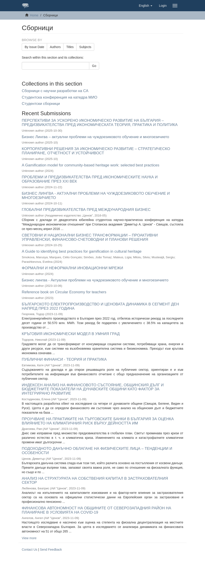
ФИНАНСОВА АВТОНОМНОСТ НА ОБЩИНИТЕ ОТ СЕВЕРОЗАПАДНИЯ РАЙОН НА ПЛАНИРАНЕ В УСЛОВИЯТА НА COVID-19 (96, 510)
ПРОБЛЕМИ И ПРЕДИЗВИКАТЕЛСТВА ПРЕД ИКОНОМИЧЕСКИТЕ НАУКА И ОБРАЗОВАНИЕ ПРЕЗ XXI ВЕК (90, 179)
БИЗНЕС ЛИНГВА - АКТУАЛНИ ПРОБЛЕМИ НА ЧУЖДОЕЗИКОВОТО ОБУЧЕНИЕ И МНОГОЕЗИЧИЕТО (96, 195)
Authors (55, 47)
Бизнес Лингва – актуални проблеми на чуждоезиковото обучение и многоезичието (95, 137)
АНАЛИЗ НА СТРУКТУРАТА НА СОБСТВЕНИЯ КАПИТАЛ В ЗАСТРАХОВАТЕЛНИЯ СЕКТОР (95, 480)
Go (94, 66)
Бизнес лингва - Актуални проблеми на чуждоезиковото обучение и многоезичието (95, 280)
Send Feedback (51, 549)
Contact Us (29, 549)
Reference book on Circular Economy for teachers (64, 292)
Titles (70, 47)
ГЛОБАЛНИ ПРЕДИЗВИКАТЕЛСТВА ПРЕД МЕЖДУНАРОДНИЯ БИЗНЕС (86, 210)
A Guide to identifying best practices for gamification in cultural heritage (82, 251)
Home (34, 15)
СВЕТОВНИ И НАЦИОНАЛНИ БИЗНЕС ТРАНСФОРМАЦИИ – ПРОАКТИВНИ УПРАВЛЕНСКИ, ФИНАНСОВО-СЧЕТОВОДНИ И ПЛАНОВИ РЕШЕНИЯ (90, 237)
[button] (145, 5)
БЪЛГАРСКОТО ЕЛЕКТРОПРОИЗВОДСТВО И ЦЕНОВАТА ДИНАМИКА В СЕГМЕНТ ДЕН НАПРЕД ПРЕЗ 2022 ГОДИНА (100, 306)
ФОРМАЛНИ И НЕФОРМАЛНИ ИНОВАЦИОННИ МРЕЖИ (72, 268)
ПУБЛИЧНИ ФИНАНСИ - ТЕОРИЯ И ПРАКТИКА (64, 359)
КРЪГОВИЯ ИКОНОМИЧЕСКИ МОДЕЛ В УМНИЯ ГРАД (71, 334)
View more (29, 538)
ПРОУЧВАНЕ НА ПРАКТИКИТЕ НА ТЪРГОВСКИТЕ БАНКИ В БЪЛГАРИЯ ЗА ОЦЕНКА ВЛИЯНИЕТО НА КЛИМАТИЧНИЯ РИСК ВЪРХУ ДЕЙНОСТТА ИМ (98, 421)
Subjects (85, 47)
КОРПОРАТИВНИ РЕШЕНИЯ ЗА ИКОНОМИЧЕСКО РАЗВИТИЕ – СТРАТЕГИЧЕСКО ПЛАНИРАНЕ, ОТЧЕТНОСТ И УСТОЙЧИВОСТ (96, 151)
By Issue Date (34, 47)
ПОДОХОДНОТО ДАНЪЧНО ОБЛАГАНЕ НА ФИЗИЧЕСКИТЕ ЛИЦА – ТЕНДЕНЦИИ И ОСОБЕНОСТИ (97, 450)
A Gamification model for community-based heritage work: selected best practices (90, 165)
